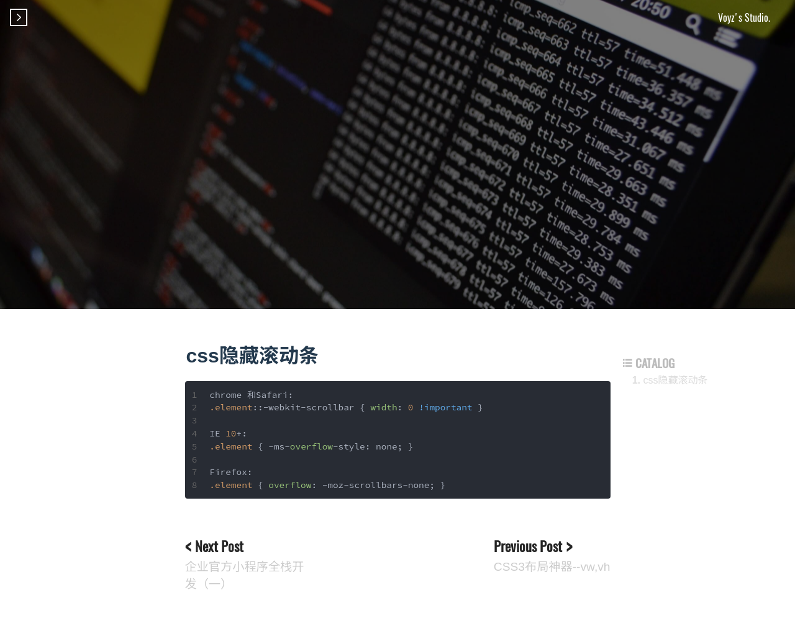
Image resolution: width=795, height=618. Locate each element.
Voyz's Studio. (744, 17)
